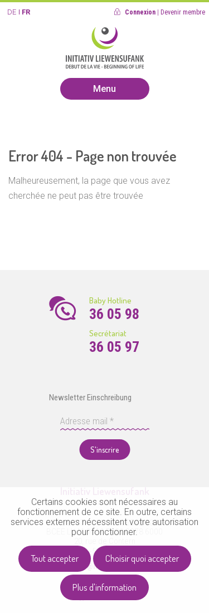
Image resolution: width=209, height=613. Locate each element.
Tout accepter (55, 558)
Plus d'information (104, 587)
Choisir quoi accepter (142, 558)
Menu (104, 89)
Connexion (140, 12)
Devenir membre (183, 12)
